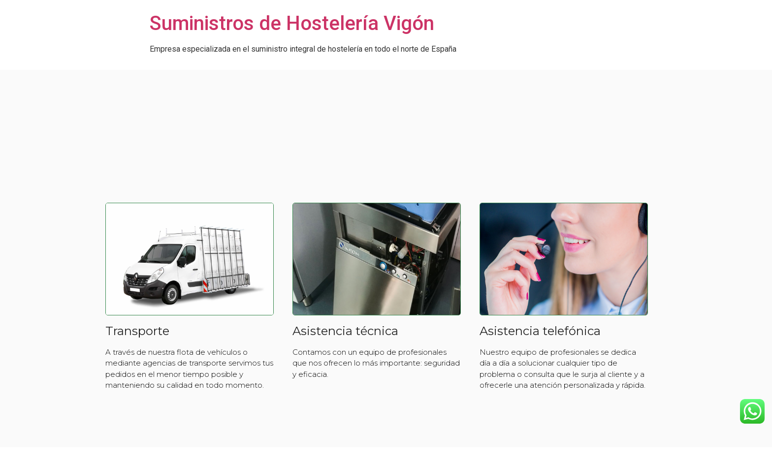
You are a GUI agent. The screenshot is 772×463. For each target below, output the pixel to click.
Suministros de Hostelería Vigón (292, 23)
